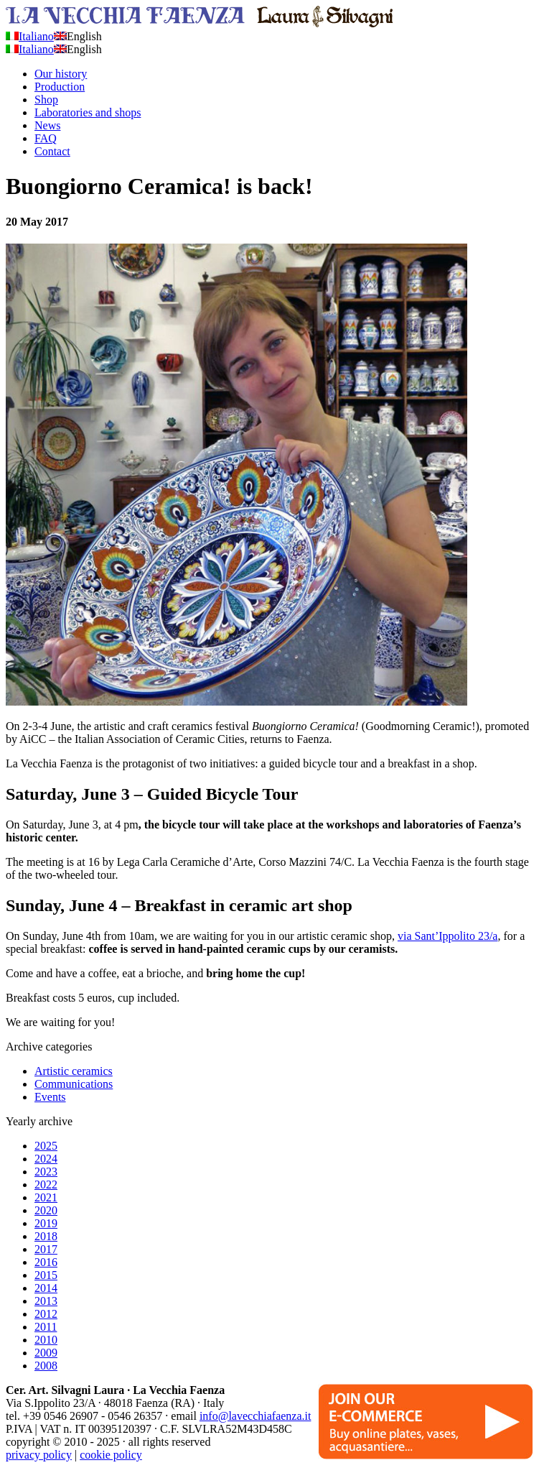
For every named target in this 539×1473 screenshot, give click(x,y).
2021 (45, 1197)
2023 (45, 1171)
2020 (45, 1210)
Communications (73, 1084)
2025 (45, 1146)
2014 (45, 1288)
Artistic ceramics (73, 1071)
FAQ (45, 138)
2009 (45, 1353)
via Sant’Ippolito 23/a (448, 936)
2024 (45, 1159)
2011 (45, 1327)
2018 (45, 1236)
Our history (60, 74)
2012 (45, 1314)
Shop (46, 99)
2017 (45, 1249)
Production (59, 86)
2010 (45, 1340)
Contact (52, 151)
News (47, 125)
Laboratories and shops (87, 112)
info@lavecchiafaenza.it (255, 1416)
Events (50, 1097)
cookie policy (111, 1455)
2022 (45, 1184)
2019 (45, 1223)
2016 (45, 1262)
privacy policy (39, 1455)
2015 (45, 1275)
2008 (45, 1365)
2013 (45, 1301)
